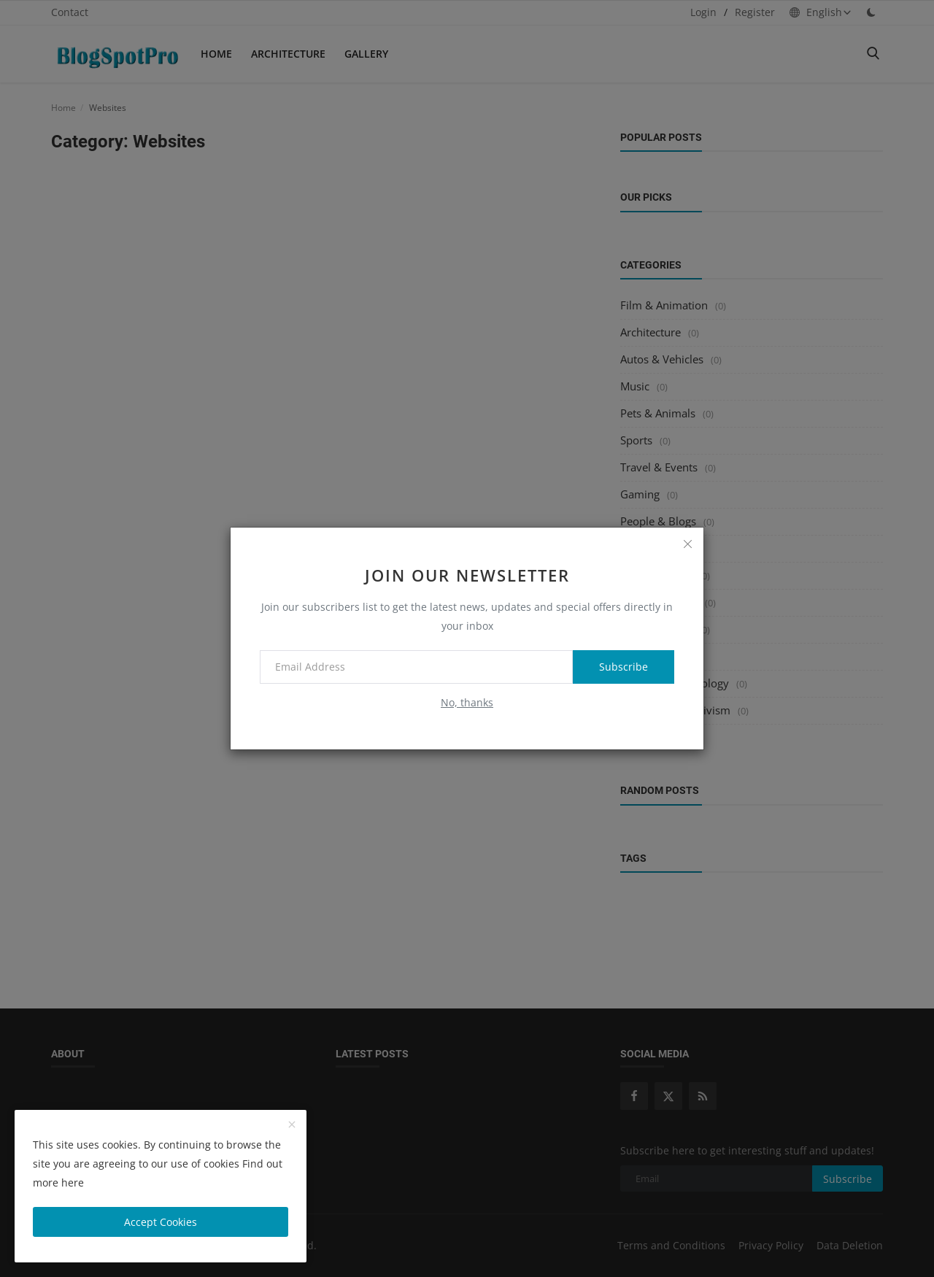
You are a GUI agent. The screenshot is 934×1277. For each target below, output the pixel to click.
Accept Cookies (160, 1222)
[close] (687, 543)
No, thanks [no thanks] (467, 702)
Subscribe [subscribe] (623, 667)
